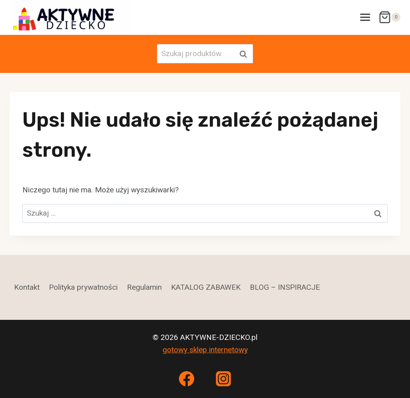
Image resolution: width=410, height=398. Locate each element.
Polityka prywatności (83, 287)
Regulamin (144, 287)
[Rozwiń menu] (365, 17)
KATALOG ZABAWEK (206, 287)
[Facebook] (186, 379)
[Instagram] (223, 379)
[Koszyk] (389, 17)
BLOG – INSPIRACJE (285, 287)
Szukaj (245, 54)
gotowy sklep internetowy (205, 349)
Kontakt (27, 287)
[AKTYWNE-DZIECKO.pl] (70, 17)
